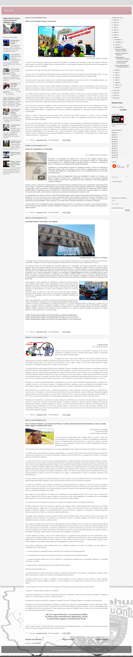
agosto (117, 70)
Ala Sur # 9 (115, 153)
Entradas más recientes (33, 639)
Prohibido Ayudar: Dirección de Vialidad (15, 42)
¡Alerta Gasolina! (14, 69)
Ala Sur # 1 (115, 135)
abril (116, 80)
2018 (115, 37)
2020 (115, 32)
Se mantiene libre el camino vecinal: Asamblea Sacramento (15, 112)
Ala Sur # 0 (115, 132)
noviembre (118, 42)
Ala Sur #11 (115, 157)
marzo (117, 82)
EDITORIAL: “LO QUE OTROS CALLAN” (15, 85)
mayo (116, 77)
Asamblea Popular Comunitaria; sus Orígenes (41, 221)
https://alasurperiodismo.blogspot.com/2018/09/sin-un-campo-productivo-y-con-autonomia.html (54, 319)
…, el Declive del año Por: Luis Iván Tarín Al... (121, 62)
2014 (115, 98)
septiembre (118, 47)
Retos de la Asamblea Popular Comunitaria (40, 21)
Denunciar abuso (117, 103)
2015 (115, 95)
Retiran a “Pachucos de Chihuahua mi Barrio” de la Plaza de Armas (15, 164)
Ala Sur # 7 (115, 148)
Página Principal (68, 639)
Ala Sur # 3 (115, 139)
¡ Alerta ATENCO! (15, 54)
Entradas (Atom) (37, 643)
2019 (115, 35)
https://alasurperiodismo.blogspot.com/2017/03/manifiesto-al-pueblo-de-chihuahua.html (52, 315)
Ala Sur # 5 (115, 144)
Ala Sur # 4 (115, 141)
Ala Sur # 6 (115, 146)
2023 (115, 27)
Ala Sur (9, 10)
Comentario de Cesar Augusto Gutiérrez (15, 141)
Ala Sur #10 (115, 155)
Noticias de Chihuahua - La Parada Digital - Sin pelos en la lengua (12, 98)
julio (116, 72)
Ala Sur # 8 (115, 150)
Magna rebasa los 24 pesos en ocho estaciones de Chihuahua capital (11, 20)
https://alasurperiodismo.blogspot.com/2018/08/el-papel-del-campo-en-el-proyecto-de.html (52, 317)
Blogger (78, 650)
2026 (115, 20)
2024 (115, 25)
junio (116, 75)
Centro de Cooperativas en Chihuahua (39, 149)
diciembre (118, 39)
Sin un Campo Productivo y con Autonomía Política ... (122, 66)
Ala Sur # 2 (115, 137)
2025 (115, 22)
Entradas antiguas (101, 639)
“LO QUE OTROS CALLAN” (15, 125)
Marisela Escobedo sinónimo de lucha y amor (15, 154)
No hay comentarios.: (54, 140)
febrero (117, 85)
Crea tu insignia (115, 203)
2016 (115, 93)
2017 (115, 90)
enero (116, 87)
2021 (115, 30)
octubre (117, 44)
